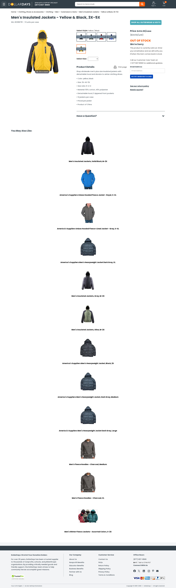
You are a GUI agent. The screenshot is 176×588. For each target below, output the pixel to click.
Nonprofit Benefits (76, 562)
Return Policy (103, 565)
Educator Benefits (76, 565)
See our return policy (139, 86)
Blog (71, 575)
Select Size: (82, 59)
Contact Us (103, 559)
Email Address (136, 67)
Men (57, 12)
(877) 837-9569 (139, 559)
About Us (73, 559)
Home (13, 12)
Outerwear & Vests (69, 12)
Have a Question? (88, 116)
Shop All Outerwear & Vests (145, 22)
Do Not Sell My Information (33, 586)
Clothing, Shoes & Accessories (31, 12)
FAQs (100, 562)
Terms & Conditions (106, 575)
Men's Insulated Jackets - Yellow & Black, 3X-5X (98, 12)
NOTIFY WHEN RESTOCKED (141, 76)
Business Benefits (76, 569)
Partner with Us (75, 572)
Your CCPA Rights (16, 586)
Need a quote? (136, 90)
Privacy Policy (103, 572)
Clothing (49, 12)
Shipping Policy (104, 569)
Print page (122, 67)
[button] (153, 4)
